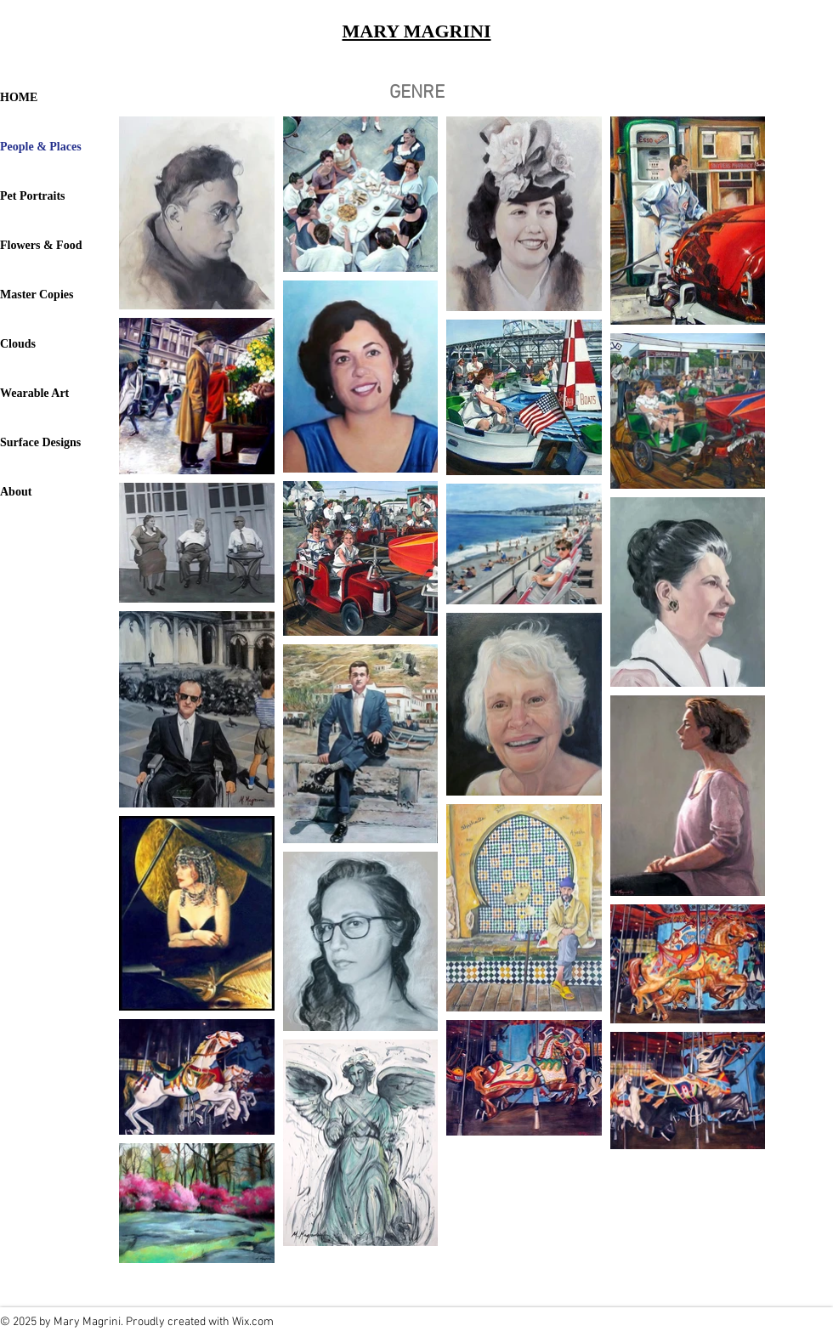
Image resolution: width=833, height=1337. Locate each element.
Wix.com (253, 1322)
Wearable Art (34, 393)
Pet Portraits (32, 196)
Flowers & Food (41, 245)
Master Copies (36, 294)
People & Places (41, 146)
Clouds (18, 343)
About (15, 491)
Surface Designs (40, 442)
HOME (18, 97)
